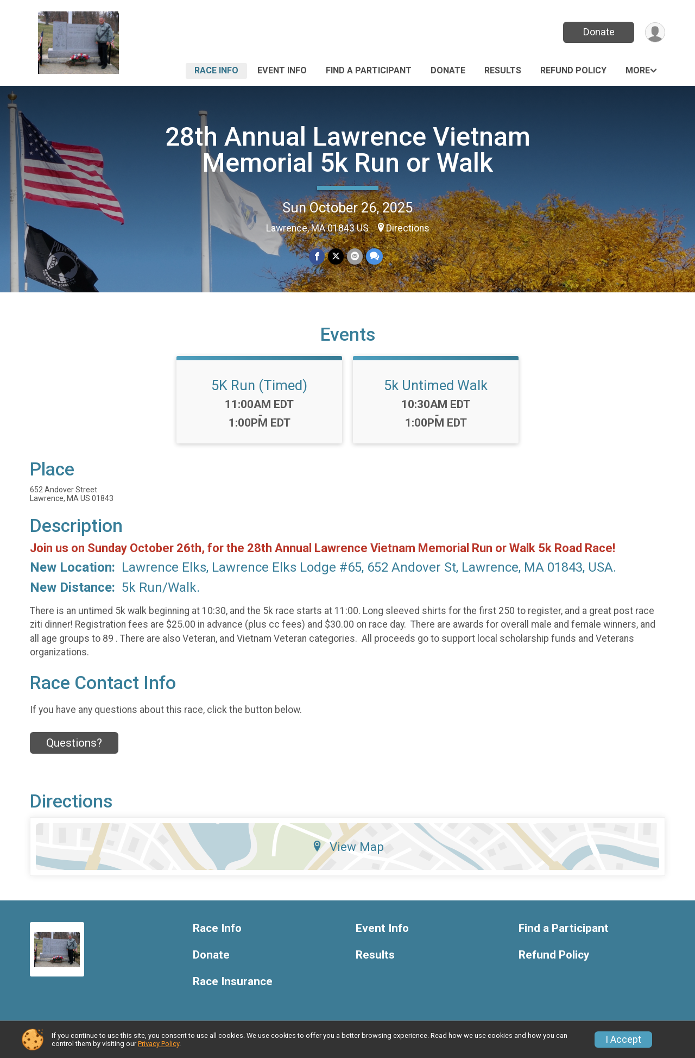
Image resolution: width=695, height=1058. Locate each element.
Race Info (216, 70)
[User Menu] (655, 32)
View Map (348, 847)
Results (502, 70)
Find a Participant (369, 70)
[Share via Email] (355, 256)
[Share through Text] (374, 256)
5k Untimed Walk (436, 385)
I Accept (623, 1039)
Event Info (282, 70)
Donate (599, 31)
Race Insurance (233, 981)
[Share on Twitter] (336, 256)
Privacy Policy (158, 1044)
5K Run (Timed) (259, 385)
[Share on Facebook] (317, 256)
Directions (407, 228)
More (638, 70)
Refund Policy (573, 70)
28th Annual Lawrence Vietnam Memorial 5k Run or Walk (347, 149)
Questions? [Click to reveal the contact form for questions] (74, 742)
